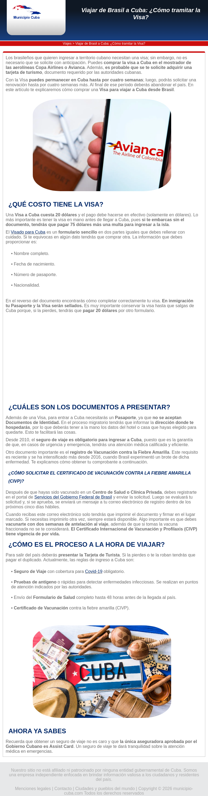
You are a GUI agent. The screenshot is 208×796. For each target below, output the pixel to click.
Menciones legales (33, 788)
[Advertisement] (102, 358)
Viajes (67, 43)
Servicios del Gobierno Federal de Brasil (73, 497)
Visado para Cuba (28, 232)
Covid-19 (93, 571)
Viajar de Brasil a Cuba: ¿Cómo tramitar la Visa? (140, 14)
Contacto (63, 788)
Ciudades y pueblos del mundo (105, 788)
